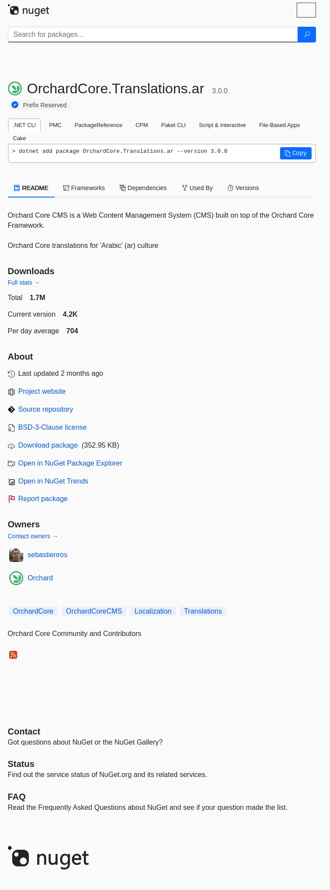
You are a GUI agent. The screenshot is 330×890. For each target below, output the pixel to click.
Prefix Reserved (45, 105)
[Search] (307, 34)
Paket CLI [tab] (173, 125)
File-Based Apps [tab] (279, 125)
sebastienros (47, 554)
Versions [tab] (243, 188)
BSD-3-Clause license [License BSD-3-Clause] (52, 427)
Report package (43, 498)
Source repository (45, 409)
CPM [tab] (141, 125)
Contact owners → (33, 536)
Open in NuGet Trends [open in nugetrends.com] (53, 481)
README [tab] (31, 188)
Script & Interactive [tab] (222, 125)
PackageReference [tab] (98, 125)
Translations (203, 611)
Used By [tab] (197, 188)
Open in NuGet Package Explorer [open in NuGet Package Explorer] (70, 463)
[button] (296, 153)
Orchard (40, 578)
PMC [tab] (55, 125)
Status (21, 764)
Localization (153, 611)
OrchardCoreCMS (94, 611)
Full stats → (24, 282)
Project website (42, 391)
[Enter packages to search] (153, 34)
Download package (48, 445)
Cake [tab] (19, 138)
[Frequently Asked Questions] (17, 797)
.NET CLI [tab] (24, 125)
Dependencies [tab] (143, 188)
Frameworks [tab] (84, 188)
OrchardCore (33, 611)
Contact (24, 731)
